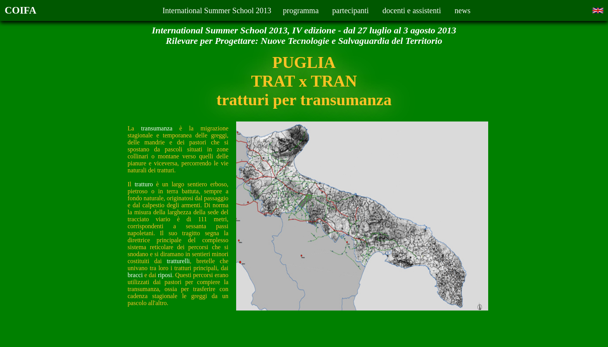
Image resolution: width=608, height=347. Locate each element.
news (462, 10)
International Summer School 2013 (216, 10)
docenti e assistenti (411, 10)
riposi (165, 275)
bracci (135, 275)
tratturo (144, 184)
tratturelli (178, 261)
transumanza (157, 128)
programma (301, 10)
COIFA (20, 10)
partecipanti (350, 10)
